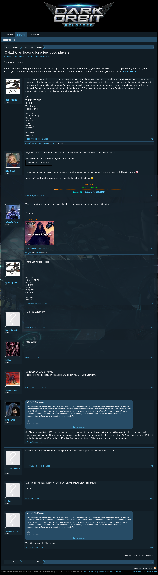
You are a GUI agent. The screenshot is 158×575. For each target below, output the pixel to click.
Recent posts (9, 40)
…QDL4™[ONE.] (32, 56)
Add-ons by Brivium (104, 572)
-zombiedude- (11, 390)
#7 (152, 387)
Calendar (34, 34)
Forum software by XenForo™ (62, 572)
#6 (152, 357)
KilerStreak (10, 171)
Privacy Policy (152, 572)
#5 (152, 327)
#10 (151, 498)
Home (10, 34)
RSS (155, 568)
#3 (152, 248)
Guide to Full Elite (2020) (95, 192)
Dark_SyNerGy (12, 330)
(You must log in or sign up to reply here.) (139, 555)
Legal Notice (137, 568)
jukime (8, 360)
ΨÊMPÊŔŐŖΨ (11, 222)
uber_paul (37, 143)
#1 (152, 139)
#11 (151, 547)
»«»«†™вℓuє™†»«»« (12, 470)
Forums (21, 35)
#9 (152, 466)
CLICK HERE (128, 71)
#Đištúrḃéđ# (29, 143)
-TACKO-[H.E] (11, 531)
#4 (152, 303)
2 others (54, 143)
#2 (152, 196)
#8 (152, 442)
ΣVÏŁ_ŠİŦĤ (10, 420)
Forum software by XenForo (21, 572)
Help (145, 568)
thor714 (45, 143)
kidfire (8, 501)
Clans (16, 56)
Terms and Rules (139, 572)
